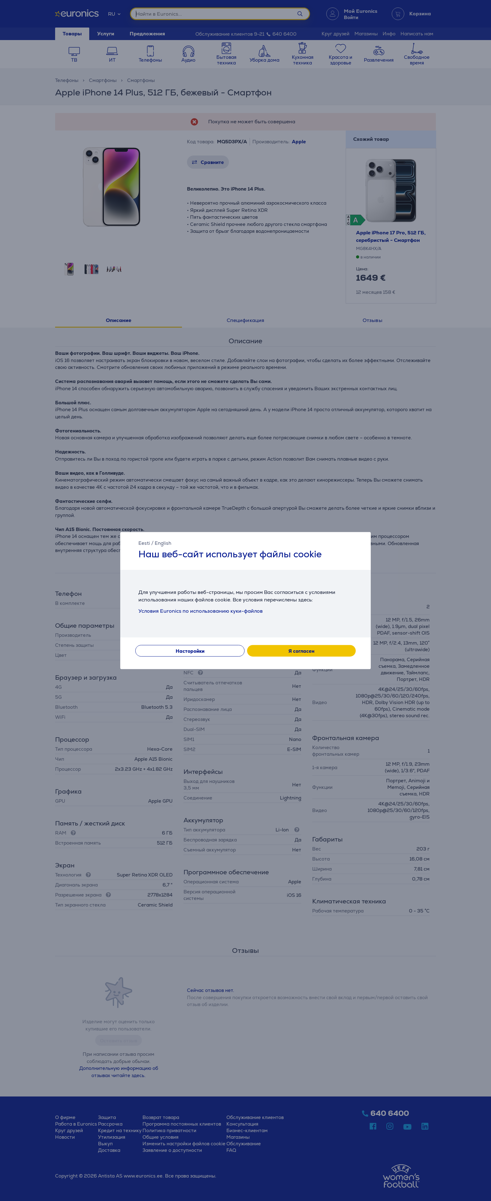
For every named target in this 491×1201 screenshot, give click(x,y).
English (163, 543)
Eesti (144, 543)
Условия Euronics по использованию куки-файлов (200, 611)
